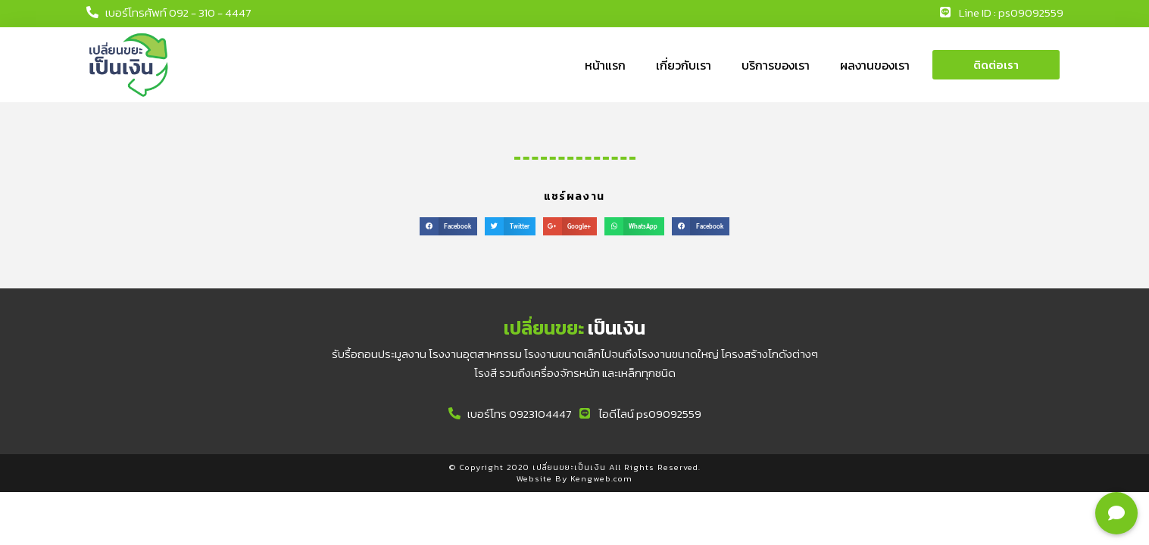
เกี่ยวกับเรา (683, 65)
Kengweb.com (601, 478)
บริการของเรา (776, 65)
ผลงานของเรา (875, 65)
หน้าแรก (605, 65)
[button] (996, 64)
